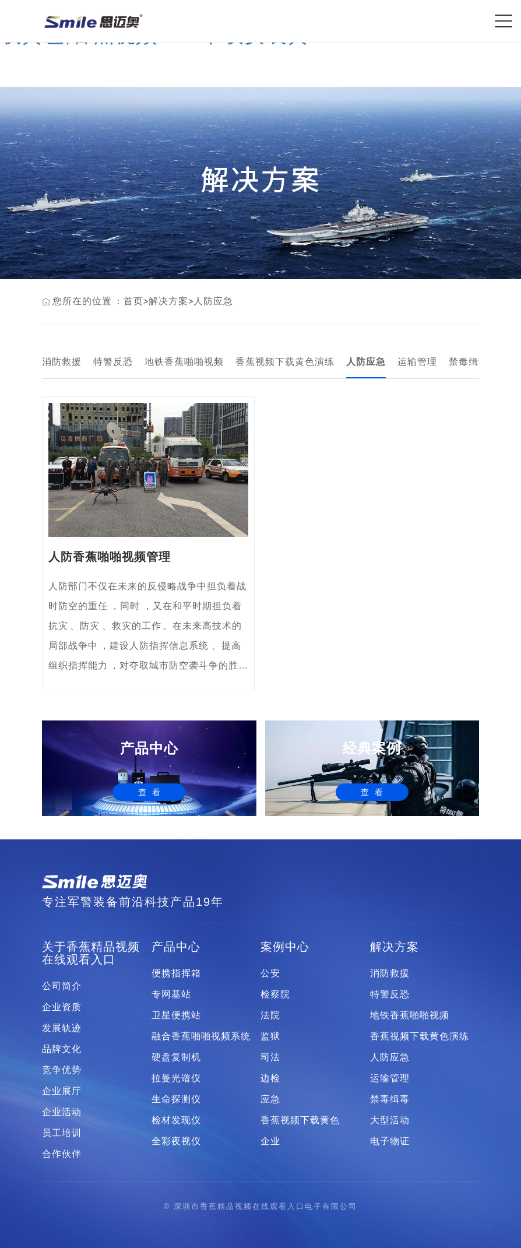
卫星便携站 (176, 1015)
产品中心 (176, 946)
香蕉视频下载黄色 (300, 1120)
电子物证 (390, 1141)
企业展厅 (62, 1091)
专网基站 (171, 994)
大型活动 (390, 1120)
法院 (270, 1015)
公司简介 (62, 986)
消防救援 (62, 362)
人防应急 (213, 301)
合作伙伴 (62, 1154)
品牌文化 (62, 1049)
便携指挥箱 (176, 973)
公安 (270, 973)
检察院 (275, 994)
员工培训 (62, 1133)
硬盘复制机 (176, 1057)
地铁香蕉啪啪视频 (184, 362)
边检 (270, 1078)
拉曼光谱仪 (176, 1078)
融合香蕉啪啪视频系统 (201, 1036)
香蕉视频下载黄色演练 (285, 362)
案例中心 (284, 946)
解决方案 (168, 301)
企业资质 (62, 1007)
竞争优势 (62, 1070)
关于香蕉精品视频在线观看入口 (91, 953)
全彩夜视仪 (176, 1141)
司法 (270, 1057)
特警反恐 (113, 362)
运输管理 (417, 362)
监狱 (270, 1036)
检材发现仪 (176, 1120)
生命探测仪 (176, 1099)
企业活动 (62, 1112)
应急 (270, 1099)
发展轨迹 (62, 1028)
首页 (133, 301)
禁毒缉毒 (468, 362)
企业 (270, 1141)
